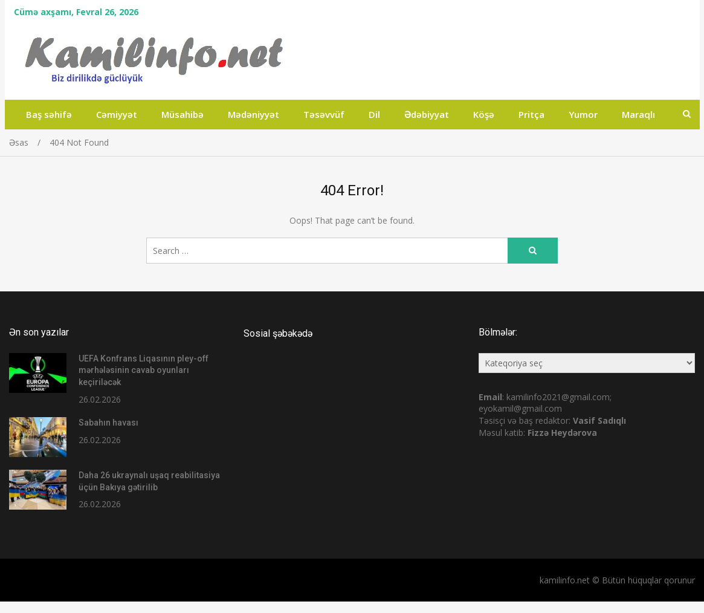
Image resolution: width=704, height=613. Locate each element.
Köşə (483, 114)
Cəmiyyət (116, 114)
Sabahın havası (108, 422)
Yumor (583, 114)
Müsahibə (182, 114)
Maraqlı (638, 114)
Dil (374, 114)
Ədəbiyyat (426, 114)
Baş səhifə (49, 114)
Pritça (531, 114)
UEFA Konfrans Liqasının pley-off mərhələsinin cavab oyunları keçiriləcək (143, 370)
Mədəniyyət (253, 114)
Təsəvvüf (323, 114)
